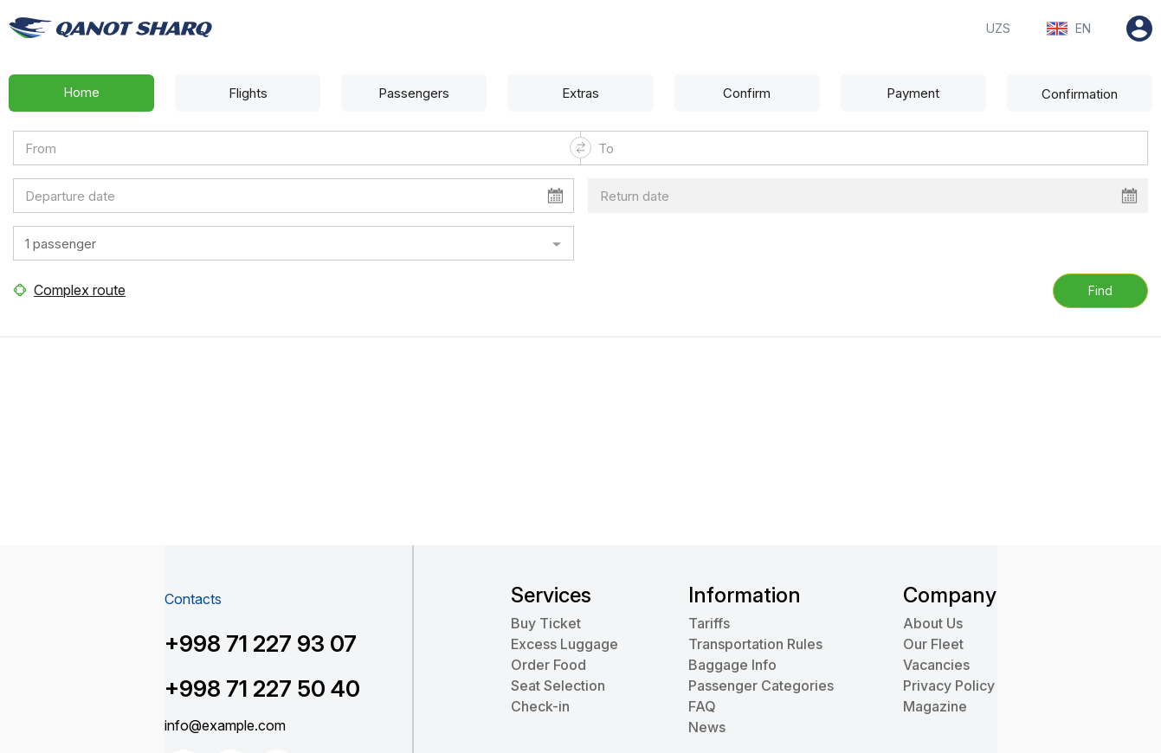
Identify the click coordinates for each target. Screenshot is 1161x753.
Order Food (548, 664)
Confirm (747, 93)
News (707, 727)
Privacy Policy (949, 685)
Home (81, 92)
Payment (913, 93)
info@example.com (225, 725)
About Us (933, 623)
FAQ (702, 706)
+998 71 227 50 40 (262, 688)
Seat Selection (558, 685)
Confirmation (1080, 94)
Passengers (413, 93)
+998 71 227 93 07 (260, 643)
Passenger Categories (761, 685)
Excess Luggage (564, 644)
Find (1100, 290)
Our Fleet (933, 644)
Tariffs (709, 623)
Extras (580, 93)
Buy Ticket (546, 623)
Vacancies (936, 664)
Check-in (540, 706)
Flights (248, 93)
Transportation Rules (755, 644)
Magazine (935, 706)
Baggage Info (732, 664)
